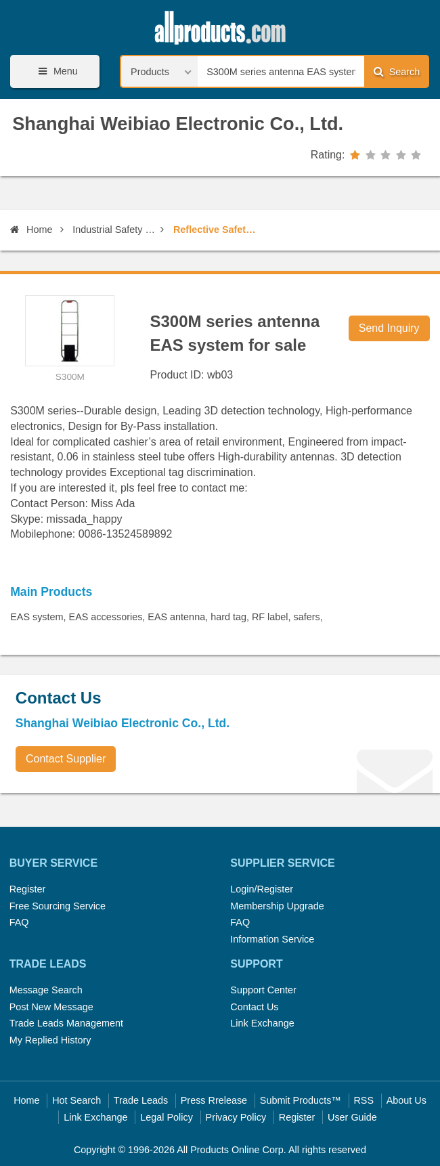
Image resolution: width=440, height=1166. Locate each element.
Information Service (272, 939)
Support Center (263, 990)
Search (397, 71)
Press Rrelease (214, 1100)
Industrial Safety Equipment (114, 229)
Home (31, 229)
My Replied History (50, 1040)
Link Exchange (262, 1023)
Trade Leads (141, 1100)
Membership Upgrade (277, 906)
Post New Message (51, 1006)
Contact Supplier (66, 758)
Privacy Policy (236, 1117)
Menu (55, 71)
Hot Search (76, 1100)
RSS (363, 1100)
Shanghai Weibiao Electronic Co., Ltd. (177, 123)
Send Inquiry (389, 328)
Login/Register (261, 889)
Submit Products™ (300, 1100)
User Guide (352, 1117)
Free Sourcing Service (57, 906)
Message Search (46, 990)
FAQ (19, 922)
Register (27, 889)
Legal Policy (166, 1117)
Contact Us (254, 1006)
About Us (406, 1100)
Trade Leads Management (66, 1023)
